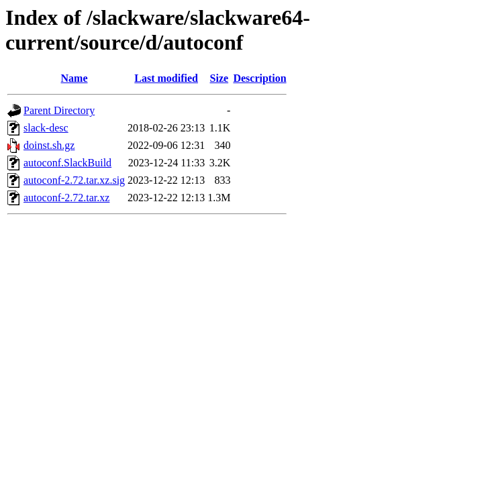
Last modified (166, 78)
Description (259, 78)
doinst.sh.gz (49, 145)
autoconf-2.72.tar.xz (66, 197)
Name (74, 78)
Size (219, 78)
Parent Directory (59, 110)
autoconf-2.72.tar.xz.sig (74, 180)
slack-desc (45, 127)
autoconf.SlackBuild (67, 162)
